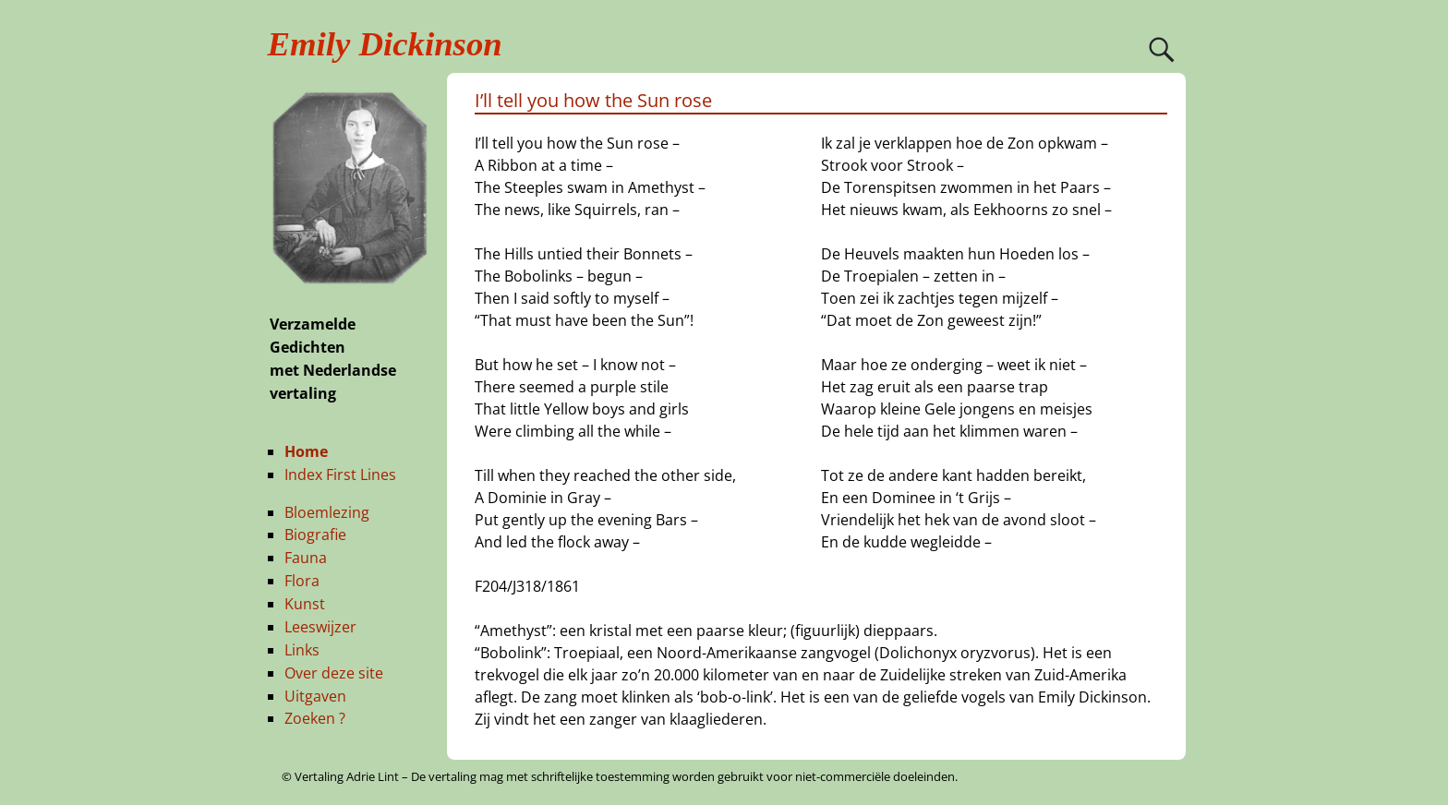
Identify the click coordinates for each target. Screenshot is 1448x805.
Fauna (305, 557)
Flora (302, 581)
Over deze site (333, 673)
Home (306, 451)
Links (302, 650)
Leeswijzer (320, 627)
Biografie (315, 534)
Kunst (304, 604)
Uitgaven (315, 696)
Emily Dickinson (385, 44)
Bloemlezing (326, 512)
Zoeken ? (314, 718)
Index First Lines (340, 474)
